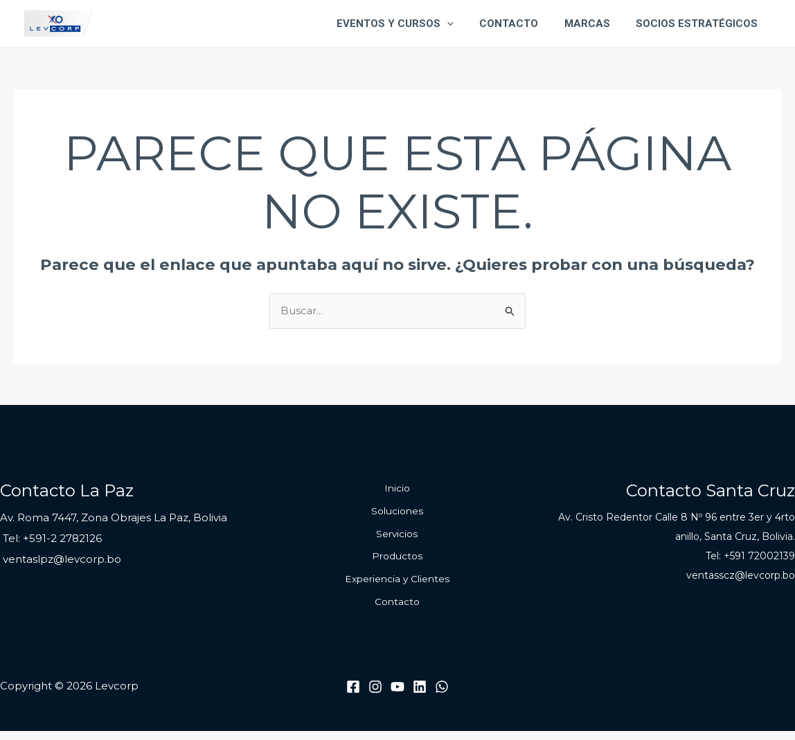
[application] (465, 23)
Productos (397, 561)
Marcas (595, 23)
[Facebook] (353, 695)
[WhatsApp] (442, 695)
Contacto (521, 23)
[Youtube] (397, 695)
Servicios (397, 538)
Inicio (397, 489)
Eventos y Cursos (413, 23)
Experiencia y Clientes (397, 585)
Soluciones (397, 513)
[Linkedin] (420, 695)
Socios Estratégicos (699, 23)
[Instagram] (375, 695)
